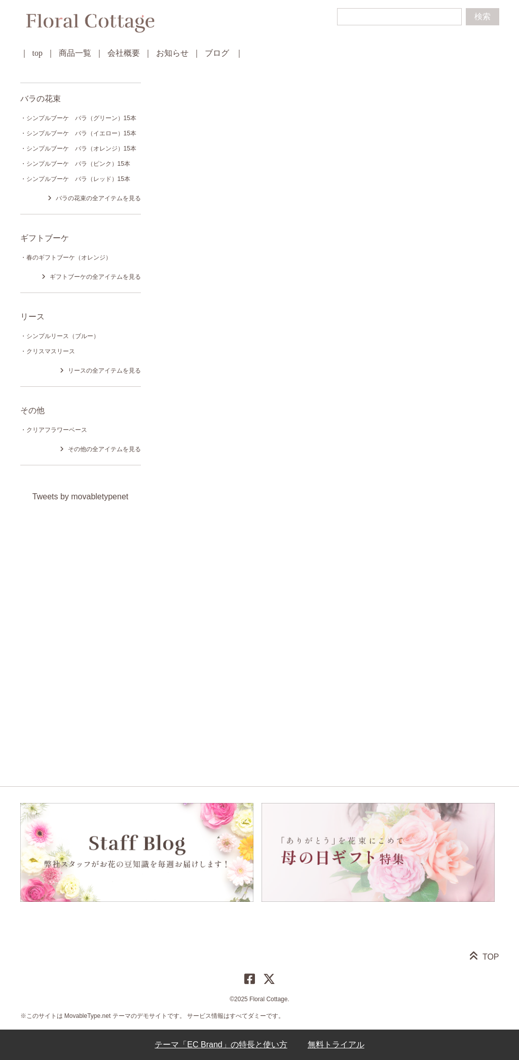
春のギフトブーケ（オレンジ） (69, 257)
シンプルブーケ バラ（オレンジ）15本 (81, 148)
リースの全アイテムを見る (104, 370)
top (37, 53)
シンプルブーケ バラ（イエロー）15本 (81, 133)
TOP (491, 957)
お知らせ (172, 53)
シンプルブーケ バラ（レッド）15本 (78, 178)
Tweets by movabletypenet (80, 496)
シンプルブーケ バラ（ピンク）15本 (78, 163)
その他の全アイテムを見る (104, 449)
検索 (482, 16)
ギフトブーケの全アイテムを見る (95, 276)
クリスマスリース (50, 351)
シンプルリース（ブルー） (62, 336)
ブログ (217, 53)
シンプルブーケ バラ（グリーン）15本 (81, 118)
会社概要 (123, 53)
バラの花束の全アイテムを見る (98, 198)
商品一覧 (75, 53)
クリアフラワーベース (56, 429)
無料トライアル (336, 1044)
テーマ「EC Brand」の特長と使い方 (221, 1044)
